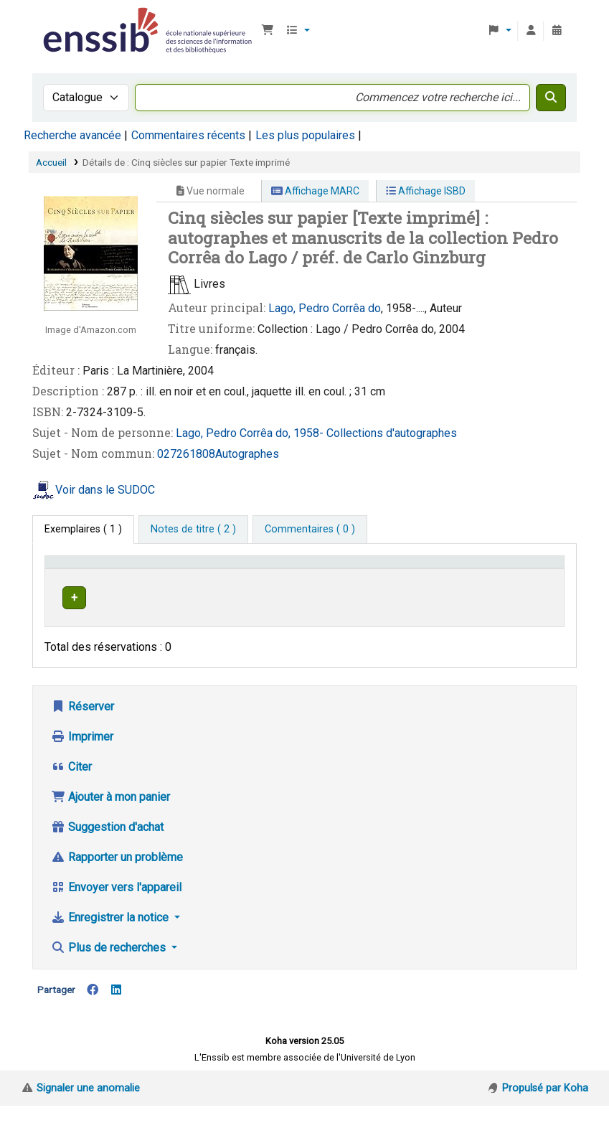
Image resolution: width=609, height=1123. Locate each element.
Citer (71, 784)
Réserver (82, 723)
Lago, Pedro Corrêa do (324, 308)
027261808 (186, 454)
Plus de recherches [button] (110, 965)
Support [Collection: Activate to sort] (176, 582)
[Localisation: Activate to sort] (296, 575)
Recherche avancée (72, 135)
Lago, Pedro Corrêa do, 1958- (251, 433)
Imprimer (82, 754)
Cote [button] (393, 582)
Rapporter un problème (117, 874)
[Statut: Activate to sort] (536, 575)
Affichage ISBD (426, 191)
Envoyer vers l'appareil (116, 904)
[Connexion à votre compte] (531, 30)
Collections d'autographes (391, 433)
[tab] (193, 529)
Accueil (51, 162)
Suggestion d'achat (107, 844)
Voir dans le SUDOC (105, 490)
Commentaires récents (188, 135)
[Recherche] (551, 97)
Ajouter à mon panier (110, 814)
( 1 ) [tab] (83, 529)
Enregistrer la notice (111, 934)
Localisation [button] (251, 582)
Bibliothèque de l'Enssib (76, 20)
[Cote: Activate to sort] (440, 575)
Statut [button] (527, 582)
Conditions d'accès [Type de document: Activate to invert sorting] (75, 575)
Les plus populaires (305, 135)
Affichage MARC (315, 191)
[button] (267, 30)
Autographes (247, 454)
